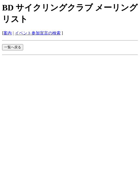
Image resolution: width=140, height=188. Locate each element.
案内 (7, 33)
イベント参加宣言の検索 (38, 33)
